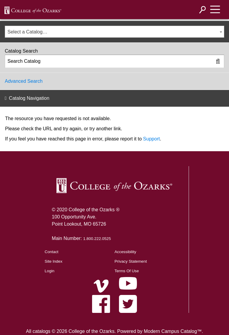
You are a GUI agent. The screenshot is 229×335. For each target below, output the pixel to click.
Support (151, 138)
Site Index (53, 261)
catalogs (42, 331)
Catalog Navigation (29, 98)
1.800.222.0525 (97, 238)
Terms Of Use (126, 271)
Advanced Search (23, 81)
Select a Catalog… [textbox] (27, 31)
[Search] (202, 9)
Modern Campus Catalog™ (173, 331)
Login (49, 271)
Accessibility (125, 252)
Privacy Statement (130, 261)
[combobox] (114, 32)
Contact (51, 252)
